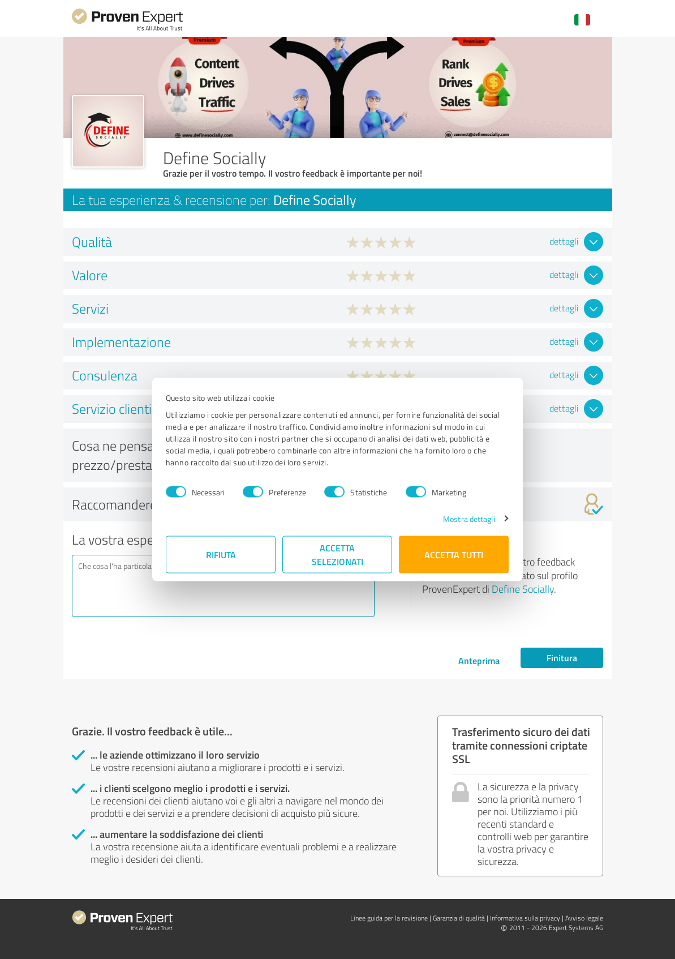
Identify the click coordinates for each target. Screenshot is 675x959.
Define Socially (523, 589)
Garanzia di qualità (459, 918)
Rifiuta (221, 553)
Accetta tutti (454, 553)
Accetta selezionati (337, 554)
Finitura (562, 657)
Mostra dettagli (468, 518)
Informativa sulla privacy (525, 918)
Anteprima (479, 660)
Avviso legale (584, 918)
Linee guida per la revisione (389, 918)
